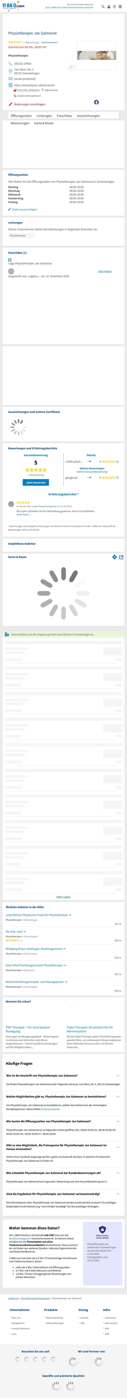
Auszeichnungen (88, 116)
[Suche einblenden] (104, 6)
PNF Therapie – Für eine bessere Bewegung (28, 1029)
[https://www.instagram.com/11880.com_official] (35, 1359)
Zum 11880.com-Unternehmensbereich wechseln (69, 7)
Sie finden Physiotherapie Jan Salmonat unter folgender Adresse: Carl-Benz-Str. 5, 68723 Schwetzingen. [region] (63, 1084)
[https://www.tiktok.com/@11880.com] (26, 1359)
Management (18, 1323)
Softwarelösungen (55, 1323)
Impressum (110, 1317)
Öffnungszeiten (21, 116)
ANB (107, 1333)
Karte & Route (44, 123)
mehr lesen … (24, 514)
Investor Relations (21, 1328)
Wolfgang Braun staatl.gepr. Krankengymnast (34, 949)
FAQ (82, 1323)
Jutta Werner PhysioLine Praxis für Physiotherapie (37, 915)
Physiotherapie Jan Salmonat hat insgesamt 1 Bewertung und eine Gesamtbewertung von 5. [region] (56, 1181)
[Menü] (122, 6)
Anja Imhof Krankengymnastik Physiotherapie (34, 965)
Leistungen (44, 116)
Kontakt (84, 1317)
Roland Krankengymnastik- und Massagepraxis (35, 982)
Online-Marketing (54, 1317)
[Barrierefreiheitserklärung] (116, 6)
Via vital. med (14, 931)
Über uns (16, 1317)
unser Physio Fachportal (44, 506)
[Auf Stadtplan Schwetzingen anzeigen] (121, 556)
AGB (107, 1328)
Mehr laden (63, 897)
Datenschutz (111, 1323)
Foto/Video (64, 116)
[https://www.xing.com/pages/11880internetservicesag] (44, 1359)
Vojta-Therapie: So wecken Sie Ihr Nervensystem (90, 1029)
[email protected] (50, 1109)
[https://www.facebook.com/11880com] (17, 1359)
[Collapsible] (118, 1075)
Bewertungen (20, 123)
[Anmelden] (110, 6)
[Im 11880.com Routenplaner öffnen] (114, 556)
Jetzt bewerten (36, 482)
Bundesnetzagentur (20, 1238)
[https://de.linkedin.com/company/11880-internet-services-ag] (53, 1359)
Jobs (14, 1333)
